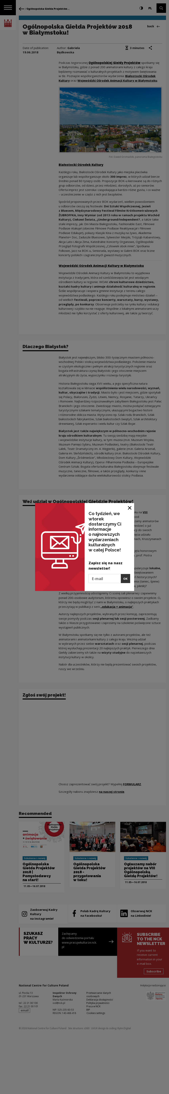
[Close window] (130, 507)
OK (125, 579)
